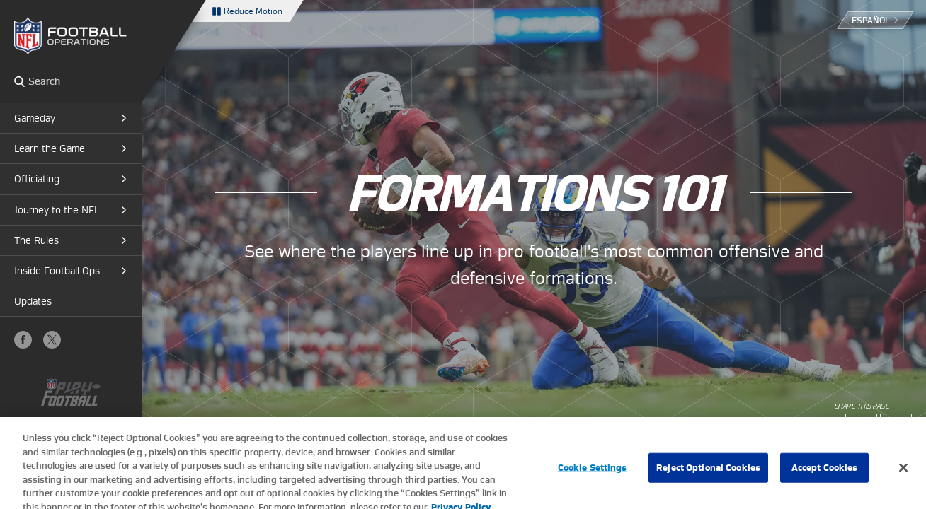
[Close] (903, 474)
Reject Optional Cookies (708, 474)
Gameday (34, 118)
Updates (33, 301)
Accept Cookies (824, 474)
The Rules (36, 240)
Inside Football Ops (57, 270)
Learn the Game (49, 148)
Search (19, 81)
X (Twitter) (52, 340)
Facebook (23, 340)
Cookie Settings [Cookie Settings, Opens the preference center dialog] (592, 474)
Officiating (36, 179)
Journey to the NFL (56, 210)
